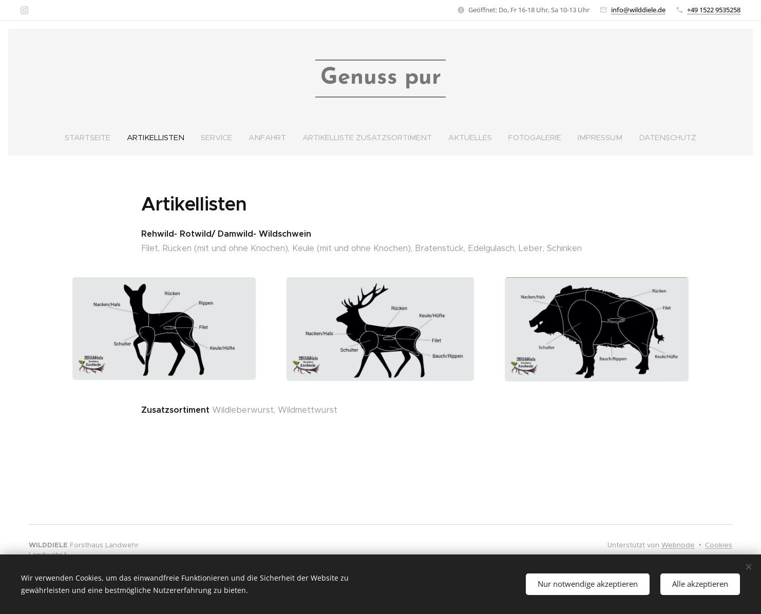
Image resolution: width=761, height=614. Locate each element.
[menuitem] (90, 137)
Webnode (678, 545)
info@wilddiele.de (638, 9)
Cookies (718, 545)
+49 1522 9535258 (713, 9)
